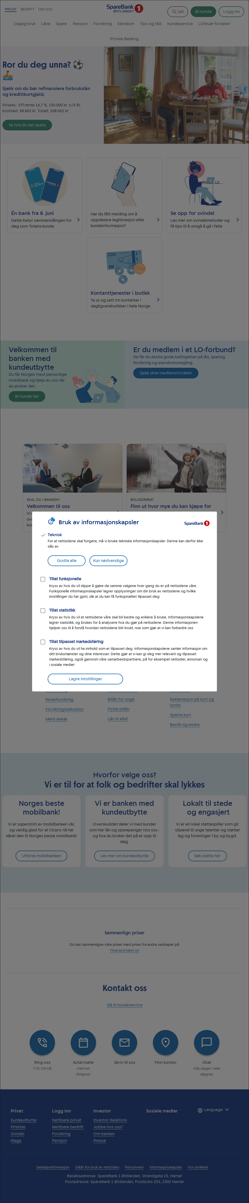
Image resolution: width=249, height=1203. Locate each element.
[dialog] (124, 601)
